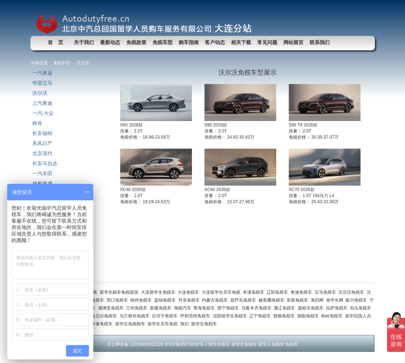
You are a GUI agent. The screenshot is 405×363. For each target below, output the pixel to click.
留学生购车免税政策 (120, 292)
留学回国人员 (358, 315)
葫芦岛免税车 (244, 300)
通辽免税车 (286, 308)
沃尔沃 (39, 93)
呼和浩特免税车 (196, 315)
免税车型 (162, 42)
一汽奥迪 (42, 73)
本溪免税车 (255, 292)
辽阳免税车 (279, 292)
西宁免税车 (229, 308)
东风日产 (42, 143)
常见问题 (267, 42)
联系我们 (320, 42)
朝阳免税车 (309, 315)
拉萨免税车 (338, 308)
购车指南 (189, 42)
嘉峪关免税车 (312, 308)
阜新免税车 (299, 300)
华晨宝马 (42, 83)
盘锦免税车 (166, 300)
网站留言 (293, 42)
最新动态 (110, 42)
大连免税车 (190, 292)
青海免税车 (205, 308)
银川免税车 (357, 300)
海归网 (318, 300)
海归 (185, 323)
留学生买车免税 (163, 323)
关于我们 (84, 42)
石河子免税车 (166, 315)
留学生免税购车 (131, 323)
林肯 (37, 123)
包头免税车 (361, 308)
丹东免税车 (190, 300)
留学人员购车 (271, 344)
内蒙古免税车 (216, 300)
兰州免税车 (138, 308)
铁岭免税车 (333, 315)
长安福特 (42, 133)
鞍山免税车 (95, 300)
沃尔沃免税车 (352, 292)
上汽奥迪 (42, 103)
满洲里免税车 (112, 308)
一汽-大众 (43, 113)
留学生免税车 (204, 323)
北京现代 (42, 153)
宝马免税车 (327, 292)
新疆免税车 (162, 308)
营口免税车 (119, 300)
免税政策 (136, 42)
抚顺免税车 (285, 315)
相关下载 (241, 42)
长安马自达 (44, 163)
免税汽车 (184, 308)
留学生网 (336, 300)
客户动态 (215, 42)
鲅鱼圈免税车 (273, 300)
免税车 (291, 344)
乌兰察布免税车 (135, 315)
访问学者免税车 (99, 323)
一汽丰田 (42, 173)
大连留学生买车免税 (222, 292)
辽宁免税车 (261, 315)
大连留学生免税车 (159, 292)
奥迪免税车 (303, 292)
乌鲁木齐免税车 (257, 308)
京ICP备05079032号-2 (185, 344)
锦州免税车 (142, 300)
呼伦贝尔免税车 (103, 315)
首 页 (55, 42)
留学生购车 (219, 344)
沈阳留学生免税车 (231, 315)
